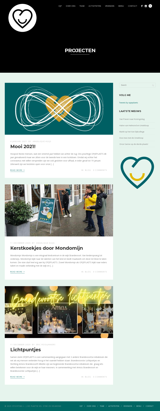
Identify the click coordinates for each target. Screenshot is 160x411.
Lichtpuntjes (25, 349)
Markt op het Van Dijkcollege (131, 131)
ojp (60, 6)
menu (121, 6)
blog (88, 170)
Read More (17, 170)
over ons (70, 6)
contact (132, 6)
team (82, 6)
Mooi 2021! (22, 146)
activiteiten (95, 6)
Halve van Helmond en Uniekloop (134, 125)
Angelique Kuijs (42, 141)
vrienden (109, 6)
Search (150, 6)
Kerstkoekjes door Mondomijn (46, 248)
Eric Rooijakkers (45, 344)
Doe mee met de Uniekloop (131, 138)
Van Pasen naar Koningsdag (132, 119)
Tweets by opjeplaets (128, 102)
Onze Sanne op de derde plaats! (133, 144)
